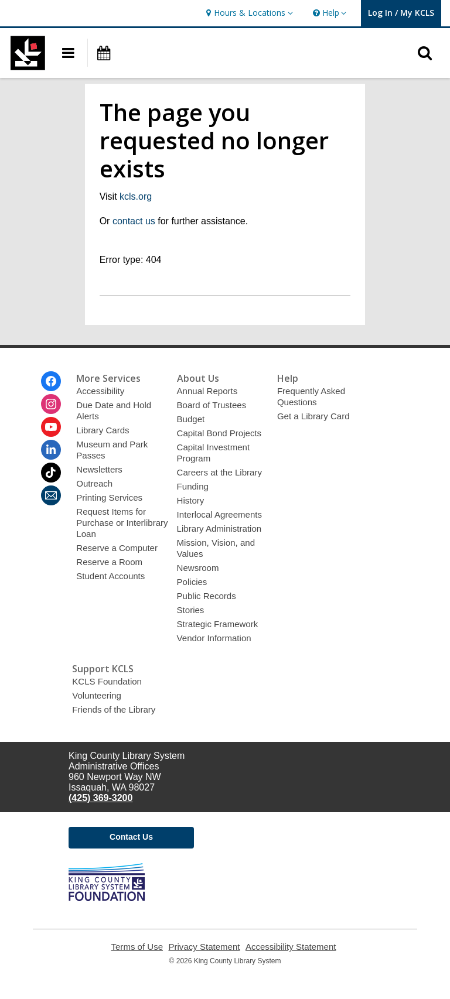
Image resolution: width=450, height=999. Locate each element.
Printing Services (109, 497)
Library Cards (102, 430)
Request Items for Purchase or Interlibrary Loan (122, 523)
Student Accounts (110, 576)
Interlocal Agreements (219, 514)
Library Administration (219, 528)
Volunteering (96, 695)
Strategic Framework (217, 624)
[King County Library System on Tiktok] (51, 473)
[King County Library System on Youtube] (51, 427)
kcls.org (136, 196)
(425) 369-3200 (100, 798)
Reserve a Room (109, 562)
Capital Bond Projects (219, 433)
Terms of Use (137, 946)
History (190, 500)
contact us (133, 221)
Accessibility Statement (291, 946)
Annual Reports (207, 391)
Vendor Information (214, 638)
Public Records (206, 596)
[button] (248, 13)
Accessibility (100, 391)
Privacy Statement (204, 946)
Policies (192, 582)
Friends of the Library (113, 709)
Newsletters (99, 469)
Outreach (94, 483)
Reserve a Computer (117, 548)
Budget (191, 419)
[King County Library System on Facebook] (51, 381)
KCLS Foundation (107, 681)
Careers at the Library (219, 472)
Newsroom (198, 568)
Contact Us (131, 836)
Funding (193, 486)
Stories (190, 610)
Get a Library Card (313, 416)
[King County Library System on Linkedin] (51, 450)
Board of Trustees (212, 405)
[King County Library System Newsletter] (51, 495)
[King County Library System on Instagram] (51, 404)
